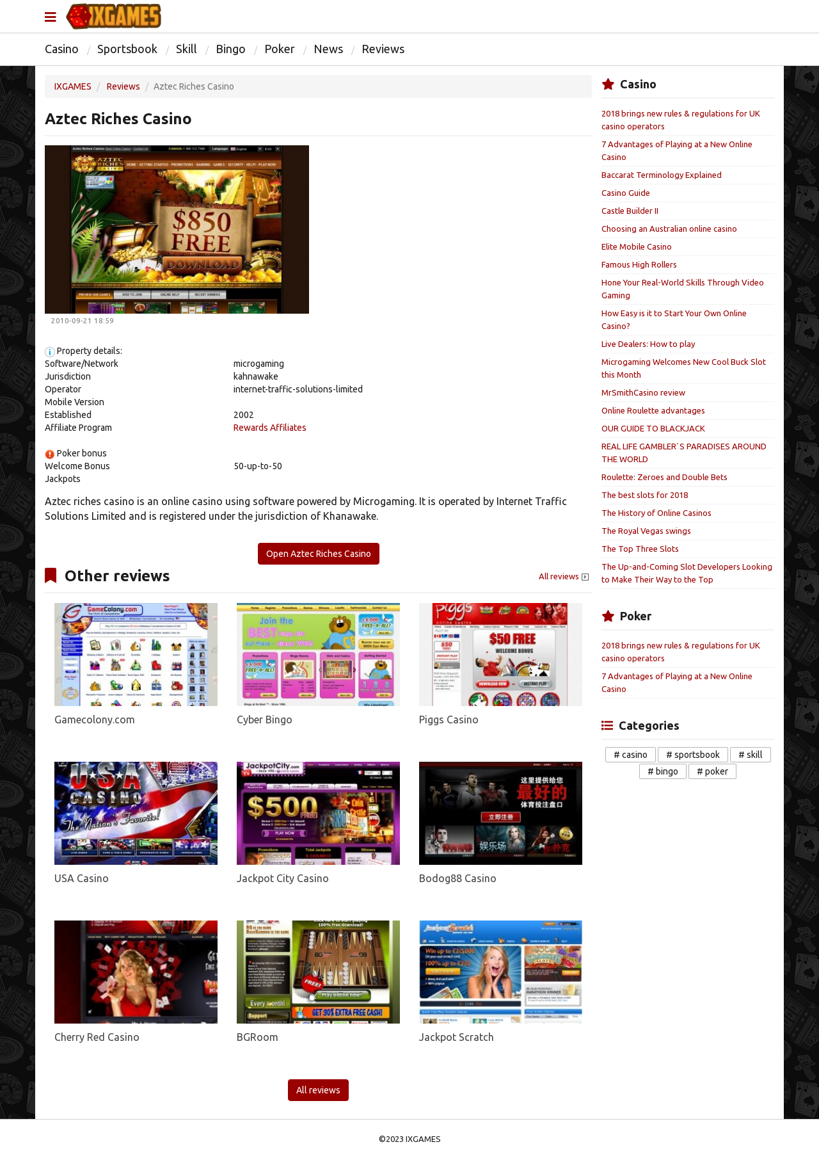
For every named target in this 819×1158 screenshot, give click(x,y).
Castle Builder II (629, 210)
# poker (712, 771)
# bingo (663, 771)
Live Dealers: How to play (648, 343)
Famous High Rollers (639, 264)
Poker (279, 48)
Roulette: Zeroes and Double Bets (664, 476)
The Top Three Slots (640, 548)
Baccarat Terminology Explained (661, 174)
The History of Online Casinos (656, 512)
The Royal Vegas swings (646, 530)
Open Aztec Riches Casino (318, 554)
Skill (186, 48)
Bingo (231, 48)
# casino (631, 755)
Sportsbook (127, 48)
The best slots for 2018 (644, 494)
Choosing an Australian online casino (669, 228)
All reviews (565, 576)
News (328, 48)
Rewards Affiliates (270, 427)
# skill (750, 755)
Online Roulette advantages (653, 410)
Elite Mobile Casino (636, 246)
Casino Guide (625, 192)
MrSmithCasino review (643, 392)
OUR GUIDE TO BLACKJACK (653, 428)
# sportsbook (693, 755)
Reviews (383, 48)
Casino (62, 48)
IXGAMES (72, 86)
